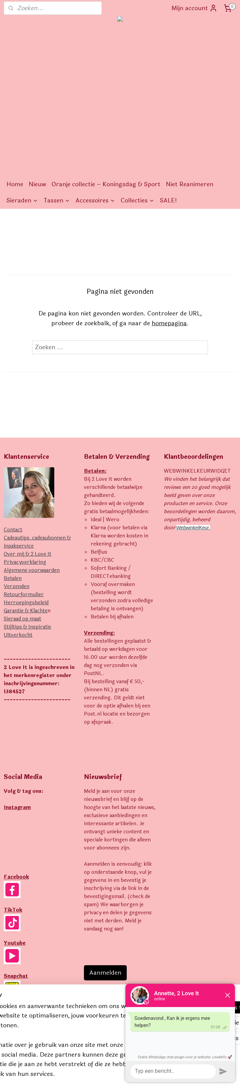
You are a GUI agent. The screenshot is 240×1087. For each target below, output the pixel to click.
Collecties (137, 200)
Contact (13, 530)
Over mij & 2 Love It (27, 554)
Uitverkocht (18, 635)
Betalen (13, 578)
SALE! (168, 200)
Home (14, 184)
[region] (75, 1020)
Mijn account (194, 8)
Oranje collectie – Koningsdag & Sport (106, 184)
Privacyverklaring (25, 562)
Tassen (56, 200)
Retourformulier (24, 594)
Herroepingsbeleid (26, 603)
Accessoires (95, 200)
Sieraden (22, 200)
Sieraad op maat (22, 619)
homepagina (169, 323)
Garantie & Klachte (26, 611)
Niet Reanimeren (189, 184)
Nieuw (37, 184)
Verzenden (16, 586)
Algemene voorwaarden (32, 570)
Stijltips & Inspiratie (27, 627)
